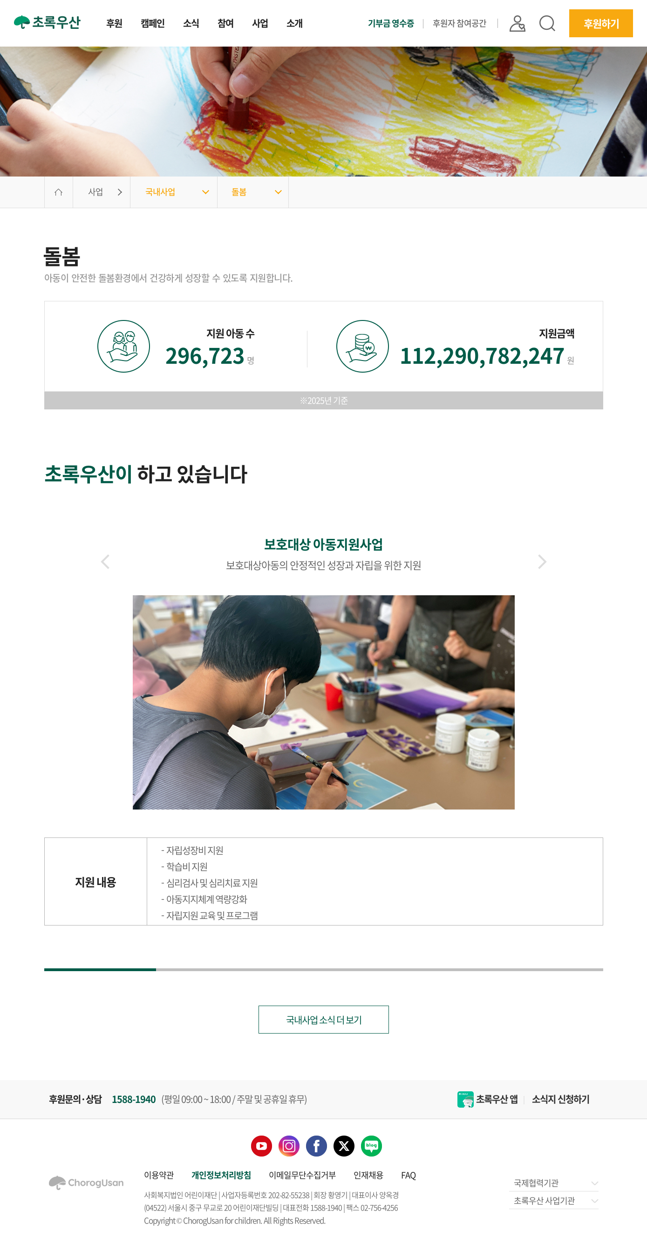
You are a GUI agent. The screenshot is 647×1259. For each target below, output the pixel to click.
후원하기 (601, 23)
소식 (191, 24)
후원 (114, 24)
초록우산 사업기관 (555, 1200)
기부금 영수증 (391, 23)
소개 (294, 24)
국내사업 (160, 191)
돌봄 (239, 191)
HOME (59, 192)
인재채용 (368, 1175)
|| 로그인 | (517, 23)
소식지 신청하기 (560, 1099)
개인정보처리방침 (221, 1175)
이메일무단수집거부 (302, 1175)
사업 (260, 24)
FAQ (408, 1175)
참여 (225, 24)
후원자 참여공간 (459, 23)
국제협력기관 (555, 1183)
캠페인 (152, 24)
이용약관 (159, 1175)
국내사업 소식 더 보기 (323, 1020)
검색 (547, 23)
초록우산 (47, 22)
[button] (542, 561)
